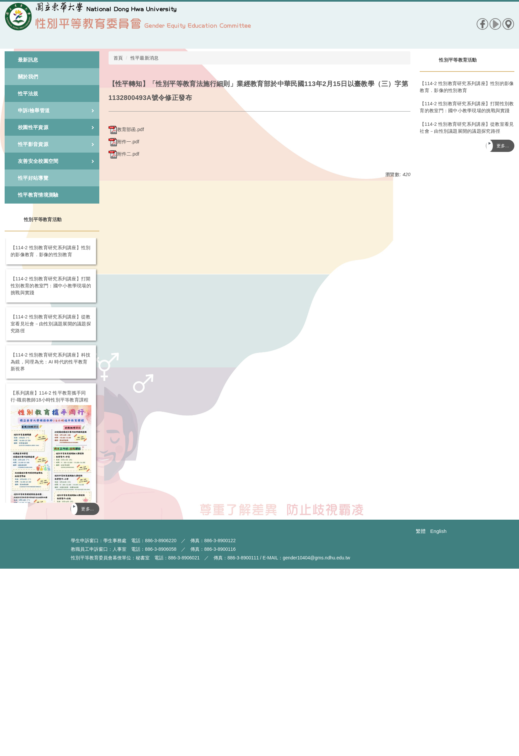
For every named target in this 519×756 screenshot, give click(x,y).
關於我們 (28, 76)
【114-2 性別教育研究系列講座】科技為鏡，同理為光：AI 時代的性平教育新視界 (50, 361)
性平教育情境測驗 (38, 195)
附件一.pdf (124, 141)
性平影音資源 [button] (56, 144)
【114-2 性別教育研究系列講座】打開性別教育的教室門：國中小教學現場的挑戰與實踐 (51, 285)
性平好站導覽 (33, 178)
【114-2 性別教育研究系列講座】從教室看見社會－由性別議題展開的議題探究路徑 (51, 323)
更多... (87, 508)
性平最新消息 (144, 58)
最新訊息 (28, 60)
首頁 (118, 58)
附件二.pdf (124, 154)
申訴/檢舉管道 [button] (56, 110)
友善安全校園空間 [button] (56, 161)
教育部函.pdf (126, 129)
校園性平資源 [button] (56, 127)
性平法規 (28, 93)
